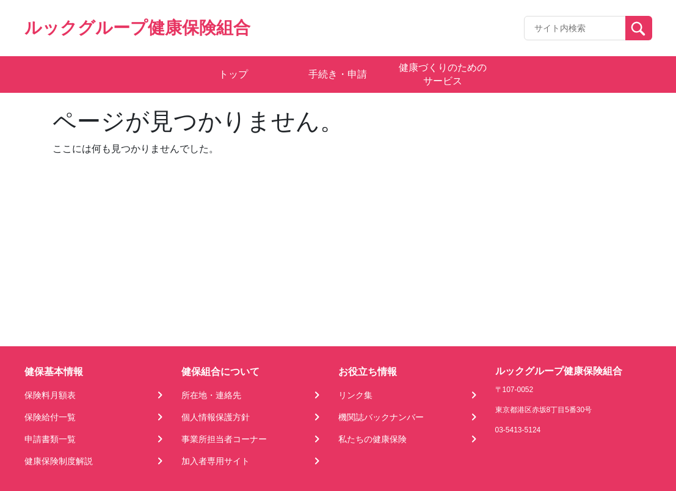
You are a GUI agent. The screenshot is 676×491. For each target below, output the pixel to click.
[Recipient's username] (575, 28)
